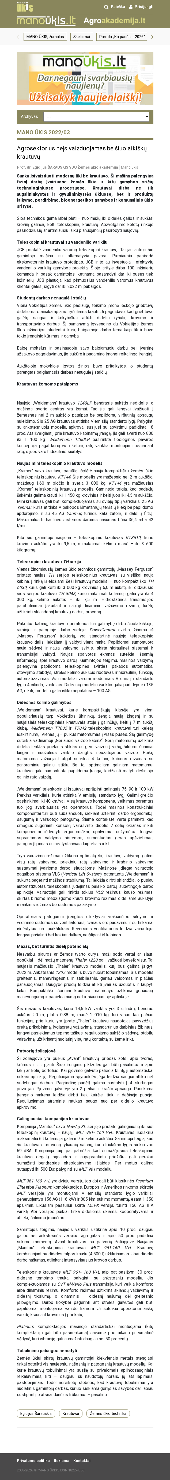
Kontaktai (81, 1461)
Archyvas (29, 116)
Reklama (61, 1461)
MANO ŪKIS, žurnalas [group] (45, 36)
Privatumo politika (33, 1461)
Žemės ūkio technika (108, 1413)
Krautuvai (71, 1413)
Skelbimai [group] (81, 36)
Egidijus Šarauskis (36, 1413)
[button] (18, 37)
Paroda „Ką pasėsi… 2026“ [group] (122, 36)
